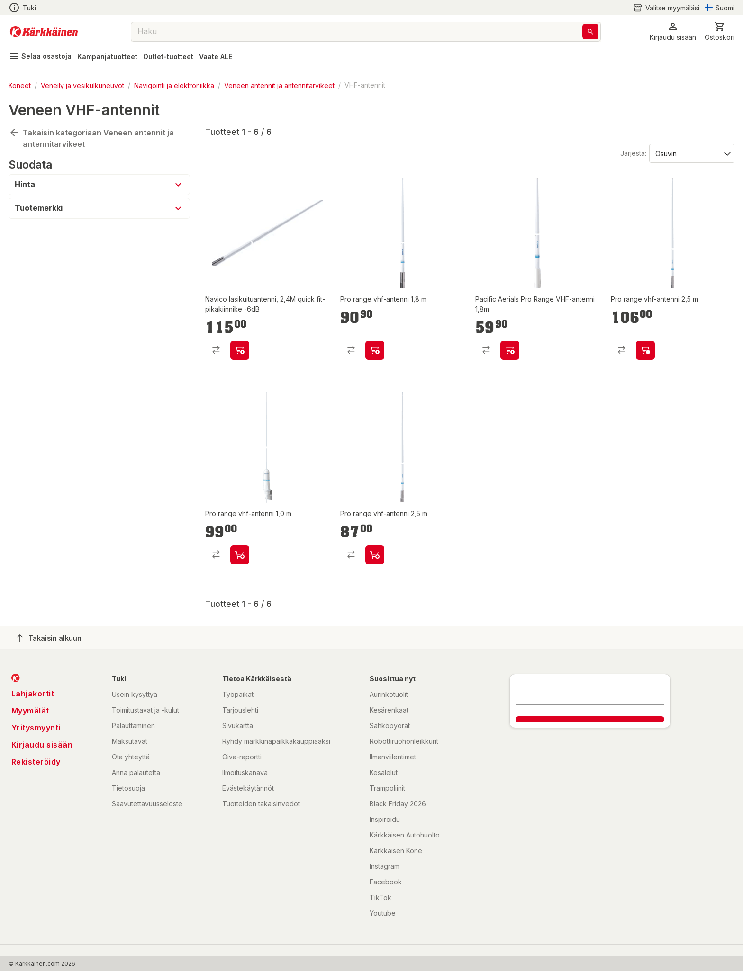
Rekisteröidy (36, 761)
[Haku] (590, 31)
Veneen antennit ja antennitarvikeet (279, 85)
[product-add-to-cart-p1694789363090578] (239, 554)
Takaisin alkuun (49, 638)
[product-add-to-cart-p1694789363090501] (374, 350)
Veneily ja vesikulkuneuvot (82, 85)
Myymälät (30, 710)
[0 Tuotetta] (719, 31)
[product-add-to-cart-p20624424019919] (239, 350)
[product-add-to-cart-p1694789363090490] (374, 554)
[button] (673, 31)
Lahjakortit (32, 693)
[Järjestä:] (691, 152)
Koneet (20, 85)
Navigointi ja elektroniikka (174, 85)
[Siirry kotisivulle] (44, 31)
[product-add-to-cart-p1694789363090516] (645, 350)
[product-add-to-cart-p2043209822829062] (509, 350)
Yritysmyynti (36, 727)
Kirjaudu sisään (42, 744)
